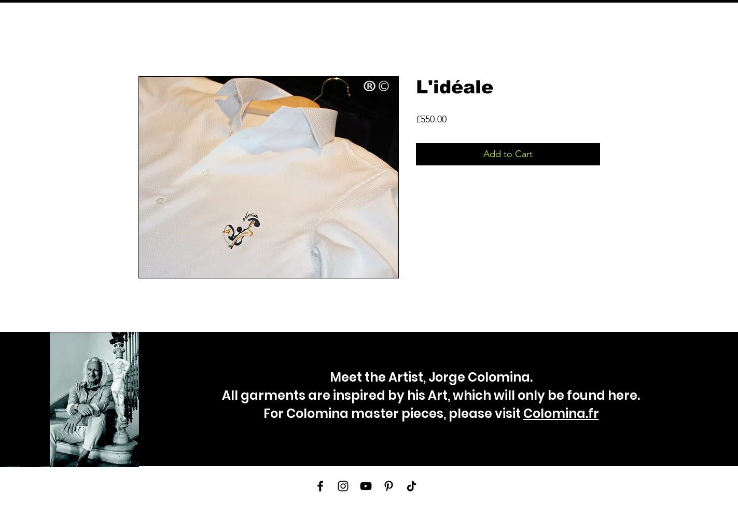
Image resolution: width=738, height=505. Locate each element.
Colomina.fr (561, 413)
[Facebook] (320, 486)
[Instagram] (343, 486)
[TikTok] (412, 486)
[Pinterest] (389, 486)
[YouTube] (366, 486)
